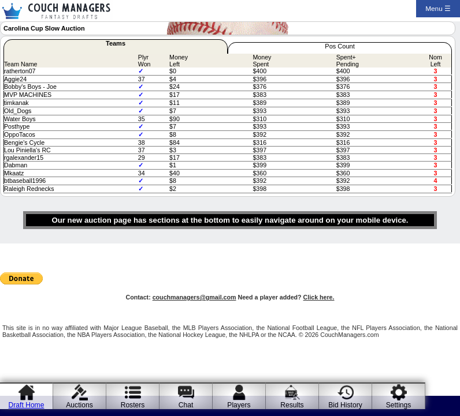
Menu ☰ (438, 9)
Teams (115, 43)
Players (238, 405)
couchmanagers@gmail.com (194, 297)
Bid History (345, 405)
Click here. (319, 297)
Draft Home (26, 405)
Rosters (133, 405)
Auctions (79, 405)
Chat (186, 405)
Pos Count (339, 46)
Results (291, 405)
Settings (398, 405)
